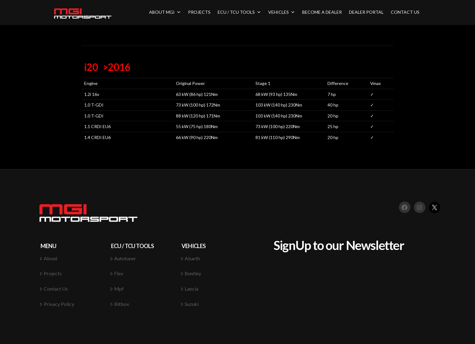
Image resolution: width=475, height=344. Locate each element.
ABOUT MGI (165, 12)
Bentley (191, 273)
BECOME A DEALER (322, 12)
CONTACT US (405, 12)
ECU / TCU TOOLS (239, 12)
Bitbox (119, 304)
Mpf (117, 289)
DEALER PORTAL (366, 12)
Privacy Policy (57, 304)
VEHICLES (281, 12)
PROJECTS (199, 12)
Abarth (190, 258)
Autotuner (123, 258)
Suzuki (190, 304)
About (48, 258)
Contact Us (54, 289)
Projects (51, 273)
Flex (116, 273)
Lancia (189, 289)
